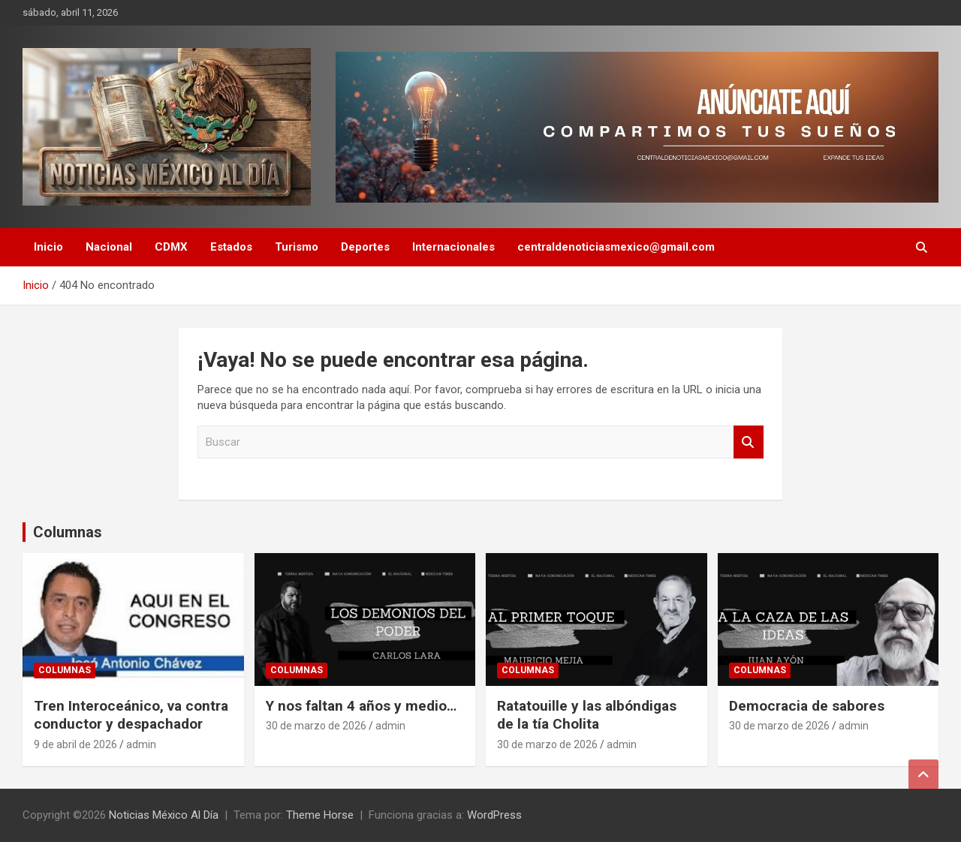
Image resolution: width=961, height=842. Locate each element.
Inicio (48, 247)
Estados (231, 247)
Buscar (749, 442)
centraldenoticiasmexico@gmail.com (616, 247)
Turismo (296, 247)
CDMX (171, 247)
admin (141, 744)
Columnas (67, 532)
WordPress (494, 815)
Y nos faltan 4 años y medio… (361, 705)
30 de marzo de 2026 (316, 726)
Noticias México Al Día (163, 815)
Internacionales (453, 247)
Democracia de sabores (806, 705)
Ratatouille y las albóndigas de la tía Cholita (586, 715)
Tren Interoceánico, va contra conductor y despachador (131, 715)
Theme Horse (320, 815)
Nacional (109, 247)
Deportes (365, 247)
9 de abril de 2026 (75, 744)
